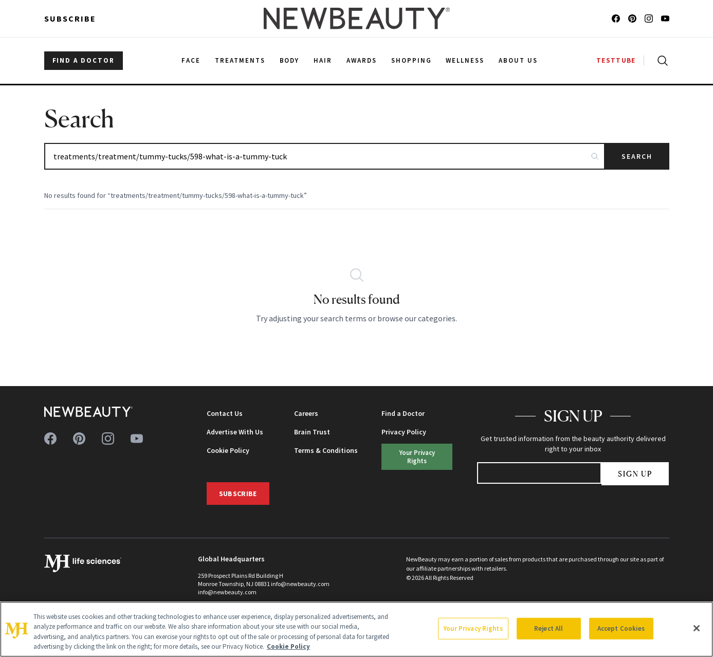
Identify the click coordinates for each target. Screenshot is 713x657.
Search (637, 156)
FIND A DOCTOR (83, 60)
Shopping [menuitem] (411, 60)
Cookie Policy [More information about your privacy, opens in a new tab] (288, 646)
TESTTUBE (615, 60)
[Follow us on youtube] (665, 18)
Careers (306, 413)
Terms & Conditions (326, 450)
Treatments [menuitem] (240, 60)
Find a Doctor (403, 413)
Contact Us (225, 413)
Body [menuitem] (290, 60)
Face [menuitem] (190, 60)
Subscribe (70, 18)
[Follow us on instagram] (649, 18)
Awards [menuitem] (361, 60)
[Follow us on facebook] (616, 18)
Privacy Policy (403, 431)
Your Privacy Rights (417, 456)
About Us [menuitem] (518, 60)
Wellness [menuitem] (465, 60)
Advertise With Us (235, 431)
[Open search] (660, 60)
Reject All (548, 628)
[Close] (696, 628)
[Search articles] (324, 156)
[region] (356, 629)
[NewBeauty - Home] (356, 18)
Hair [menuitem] (323, 60)
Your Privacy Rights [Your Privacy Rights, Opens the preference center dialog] (473, 628)
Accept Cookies (621, 628)
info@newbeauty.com (227, 592)
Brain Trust (312, 431)
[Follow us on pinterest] (632, 18)
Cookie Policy (228, 450)
